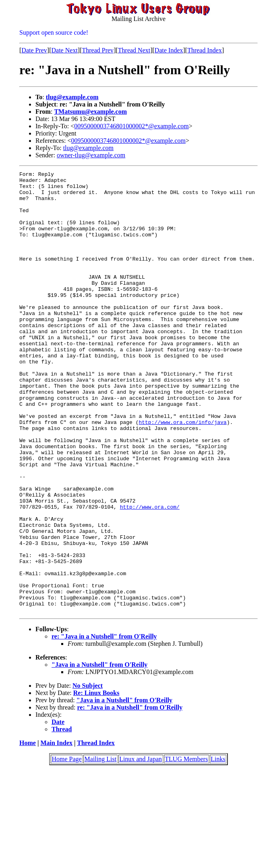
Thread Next (134, 50)
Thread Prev (98, 50)
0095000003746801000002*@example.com (131, 126)
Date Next (65, 50)
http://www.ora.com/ (150, 574)
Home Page (66, 847)
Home (27, 831)
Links (218, 847)
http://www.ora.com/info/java (182, 472)
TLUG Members (186, 847)
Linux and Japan (140, 847)
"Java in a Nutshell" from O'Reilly (99, 752)
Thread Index (204, 50)
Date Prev (34, 50)
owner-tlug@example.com (91, 155)
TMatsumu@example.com (90, 111)
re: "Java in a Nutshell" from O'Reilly (104, 724)
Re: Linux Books (96, 781)
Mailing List (101, 847)
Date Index (169, 50)
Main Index (56, 831)
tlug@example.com (72, 97)
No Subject (87, 773)
